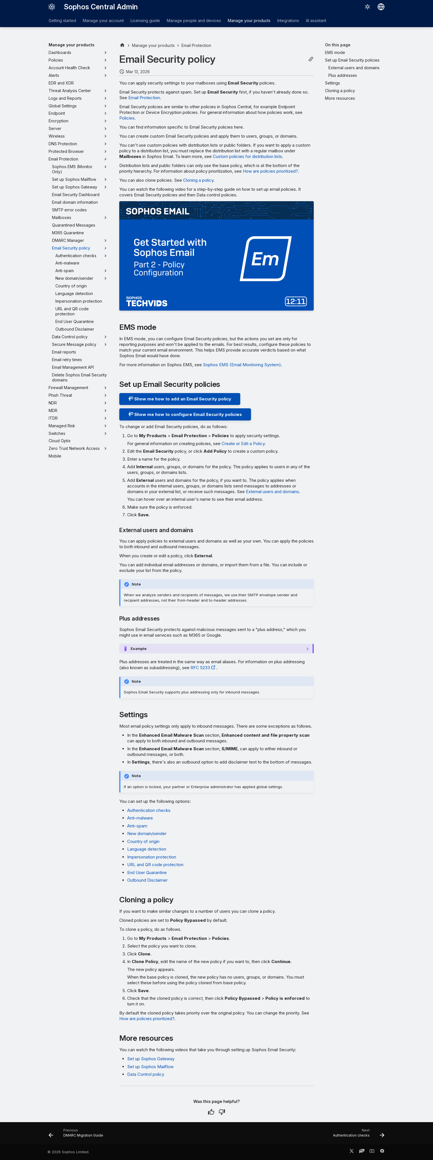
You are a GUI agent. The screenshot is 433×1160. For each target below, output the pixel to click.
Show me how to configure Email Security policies (185, 414)
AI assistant (316, 20)
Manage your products (249, 20)
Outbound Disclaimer (147, 880)
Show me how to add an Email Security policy (179, 399)
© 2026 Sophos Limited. (68, 1152)
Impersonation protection (151, 857)
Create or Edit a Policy (243, 443)
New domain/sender (146, 833)
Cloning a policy (198, 180)
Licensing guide (145, 20)
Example (138, 648)
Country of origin (143, 841)
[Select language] (381, 6)
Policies (127, 118)
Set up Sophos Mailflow (150, 1066)
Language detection (146, 849)
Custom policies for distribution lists (247, 156)
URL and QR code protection (155, 864)
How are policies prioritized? (270, 171)
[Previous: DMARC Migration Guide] (77, 1135)
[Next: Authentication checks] (357, 1135)
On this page (337, 44)
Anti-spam (137, 826)
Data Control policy (145, 1074)
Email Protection (144, 97)
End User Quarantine (147, 872)
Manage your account (103, 20)
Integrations (288, 20)
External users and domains (272, 491)
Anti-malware (140, 818)
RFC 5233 (200, 667)
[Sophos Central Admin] (51, 6)
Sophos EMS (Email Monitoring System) (242, 364)
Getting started (62, 20)
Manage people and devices (194, 20)
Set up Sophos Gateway (150, 1058)
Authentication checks (148, 810)
